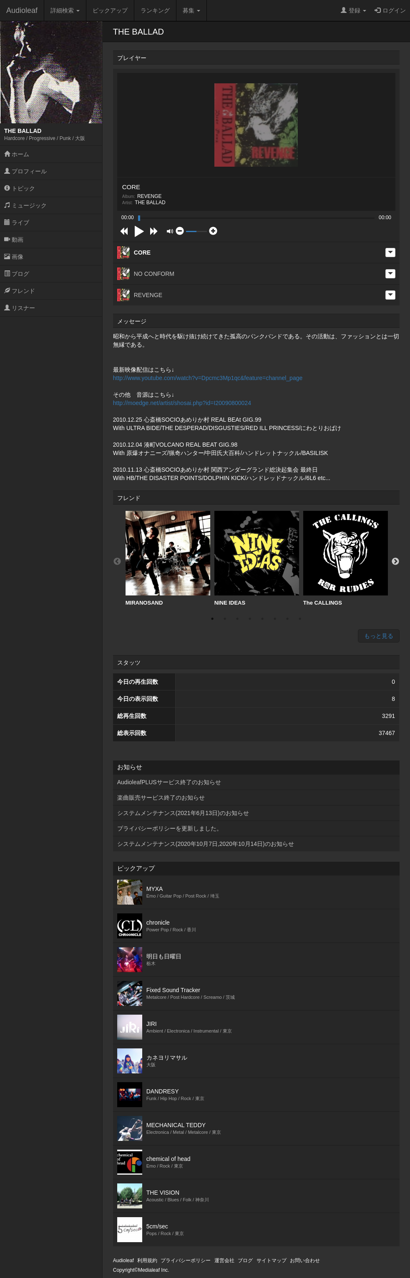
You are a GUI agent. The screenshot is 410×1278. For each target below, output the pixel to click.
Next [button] (395, 562)
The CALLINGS (345, 558)
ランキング (155, 10)
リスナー (19, 308)
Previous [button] (117, 562)
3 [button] (237, 619)
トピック (19, 188)
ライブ (16, 222)
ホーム (16, 154)
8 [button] (300, 619)
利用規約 (147, 1260)
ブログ (16, 273)
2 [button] (225, 619)
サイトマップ (272, 1260)
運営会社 (224, 1260)
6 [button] (275, 619)
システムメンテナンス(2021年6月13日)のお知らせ (183, 813)
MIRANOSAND (168, 558)
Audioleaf (22, 10)
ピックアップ (110, 10)
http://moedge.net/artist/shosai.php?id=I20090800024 (182, 403)
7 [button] (287, 619)
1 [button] (212, 619)
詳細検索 (65, 10)
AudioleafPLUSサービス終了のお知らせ (169, 782)
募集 (191, 10)
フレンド (19, 291)
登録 (353, 10)
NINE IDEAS (256, 558)
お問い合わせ (305, 1260)
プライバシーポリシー (186, 1260)
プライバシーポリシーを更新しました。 (169, 828)
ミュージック (25, 205)
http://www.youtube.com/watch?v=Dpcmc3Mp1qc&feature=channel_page (208, 378)
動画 (13, 239)
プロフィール (25, 171)
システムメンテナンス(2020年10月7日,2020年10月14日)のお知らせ (205, 843)
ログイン (390, 10)
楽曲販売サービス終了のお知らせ (161, 797)
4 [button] (250, 619)
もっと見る (378, 636)
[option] (168, 558)
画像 (13, 256)
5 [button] (262, 619)
